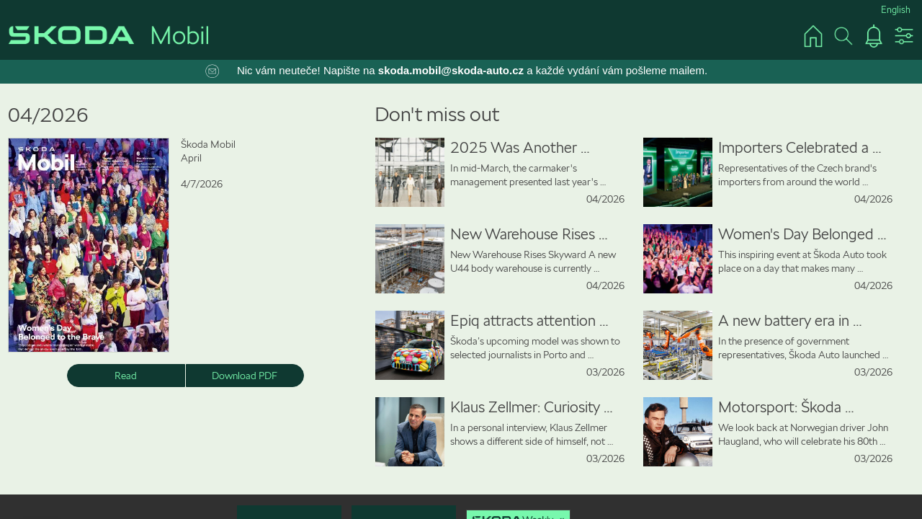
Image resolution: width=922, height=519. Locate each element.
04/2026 (48, 115)
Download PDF (244, 375)
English (895, 9)
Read (126, 375)
